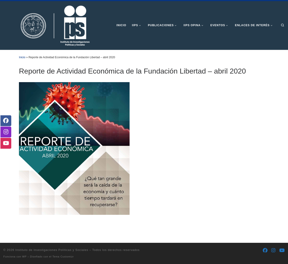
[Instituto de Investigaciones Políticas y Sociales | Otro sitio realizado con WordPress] (47, 25)
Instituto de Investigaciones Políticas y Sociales (51, 250)
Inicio (22, 57)
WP (24, 256)
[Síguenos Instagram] (273, 250)
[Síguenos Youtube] (282, 250)
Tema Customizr (63, 256)
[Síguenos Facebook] (265, 250)
